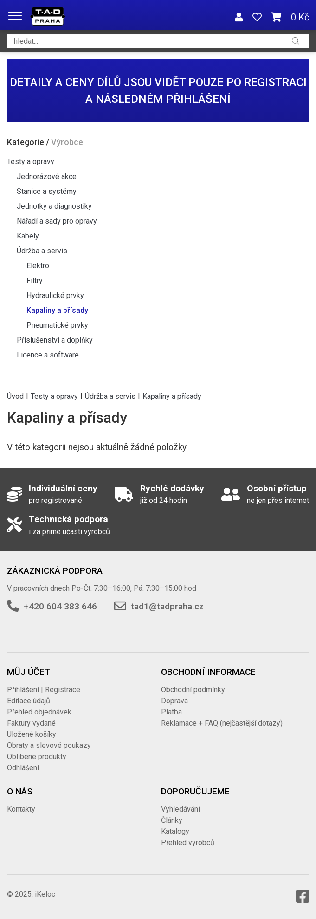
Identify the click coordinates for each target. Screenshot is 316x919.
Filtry (34, 280)
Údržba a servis (42, 250)
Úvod (15, 395)
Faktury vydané (31, 723)
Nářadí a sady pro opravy (57, 221)
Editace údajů (28, 700)
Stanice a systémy (47, 191)
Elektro (37, 265)
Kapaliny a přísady (57, 310)
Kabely (28, 235)
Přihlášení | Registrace (43, 689)
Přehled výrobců (187, 842)
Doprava (174, 700)
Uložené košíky (31, 734)
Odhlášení (23, 767)
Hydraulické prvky (55, 295)
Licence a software (48, 354)
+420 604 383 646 (60, 606)
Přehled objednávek (39, 711)
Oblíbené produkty (36, 756)
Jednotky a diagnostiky (54, 206)
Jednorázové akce (47, 176)
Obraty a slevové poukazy (49, 745)
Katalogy (175, 831)
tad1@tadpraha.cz (167, 606)
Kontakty (21, 809)
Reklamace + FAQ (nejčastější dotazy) (222, 723)
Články (171, 820)
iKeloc (45, 894)
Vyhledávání (180, 809)
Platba (171, 711)
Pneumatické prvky (57, 325)
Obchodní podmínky (193, 689)
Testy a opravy (30, 161)
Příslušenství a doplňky (55, 340)
